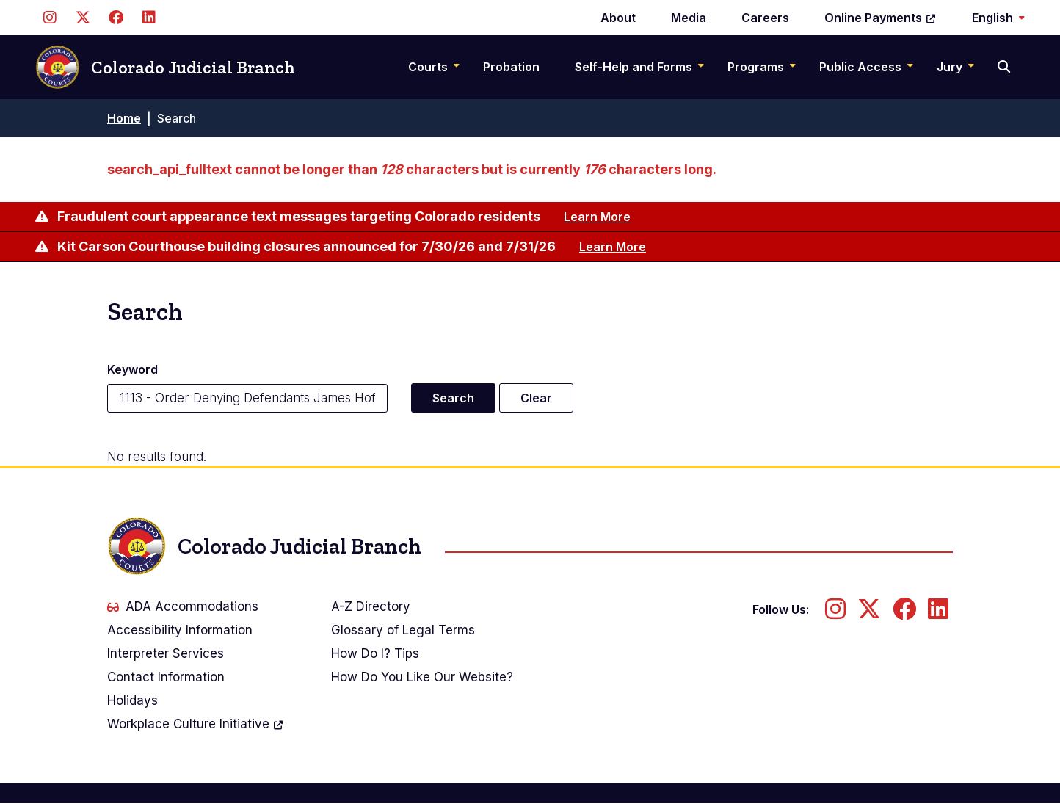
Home (124, 118)
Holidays (132, 700)
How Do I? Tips (375, 653)
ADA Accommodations (182, 606)
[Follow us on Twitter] (82, 17)
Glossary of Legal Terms (403, 630)
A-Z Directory (370, 606)
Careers (765, 17)
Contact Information (166, 677)
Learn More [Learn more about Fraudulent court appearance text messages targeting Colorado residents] (597, 216)
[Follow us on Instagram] (49, 17)
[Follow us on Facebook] (115, 17)
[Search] (1005, 66)
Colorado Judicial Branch (165, 67)
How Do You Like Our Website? (422, 677)
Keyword (132, 369)
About (618, 17)
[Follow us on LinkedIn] (148, 17)
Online (880, 17)
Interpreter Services (165, 653)
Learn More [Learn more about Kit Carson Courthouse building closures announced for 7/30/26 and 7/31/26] (612, 246)
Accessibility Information (180, 630)
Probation (511, 66)
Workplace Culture (195, 724)
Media (688, 17)
